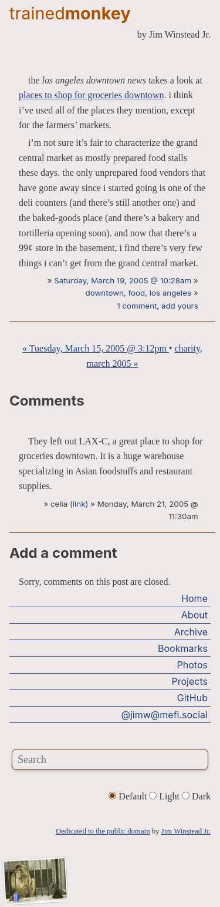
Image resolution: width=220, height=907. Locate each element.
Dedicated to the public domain (103, 831)
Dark (196, 796)
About (194, 615)
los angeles (170, 292)
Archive (191, 632)
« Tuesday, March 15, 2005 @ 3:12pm (95, 348)
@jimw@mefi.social (164, 715)
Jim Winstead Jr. (186, 831)
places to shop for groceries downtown (91, 95)
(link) (79, 503)
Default (129, 796)
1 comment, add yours (157, 305)
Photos (192, 665)
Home (194, 598)
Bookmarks (183, 648)
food (136, 292)
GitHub (192, 698)
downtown (104, 292)
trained (70, 13)
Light (165, 796)
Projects (190, 681)
